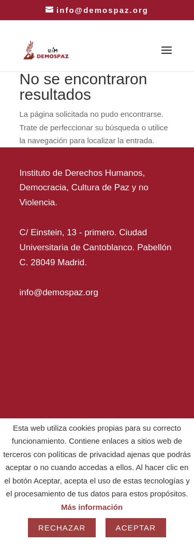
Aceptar (136, 527)
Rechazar (62, 527)
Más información (92, 507)
